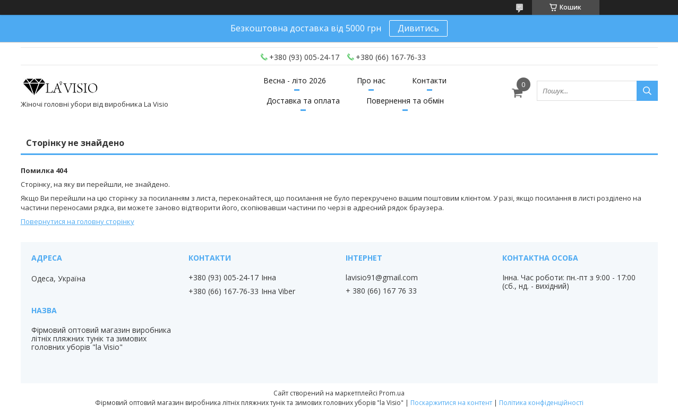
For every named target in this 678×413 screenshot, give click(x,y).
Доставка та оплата (303, 101)
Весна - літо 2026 (294, 80)
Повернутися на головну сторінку (77, 221)
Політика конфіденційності (541, 402)
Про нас (371, 80)
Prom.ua (392, 393)
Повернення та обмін (405, 101)
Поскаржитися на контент (451, 402)
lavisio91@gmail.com (382, 277)
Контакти (429, 80)
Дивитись (418, 28)
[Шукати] (647, 91)
